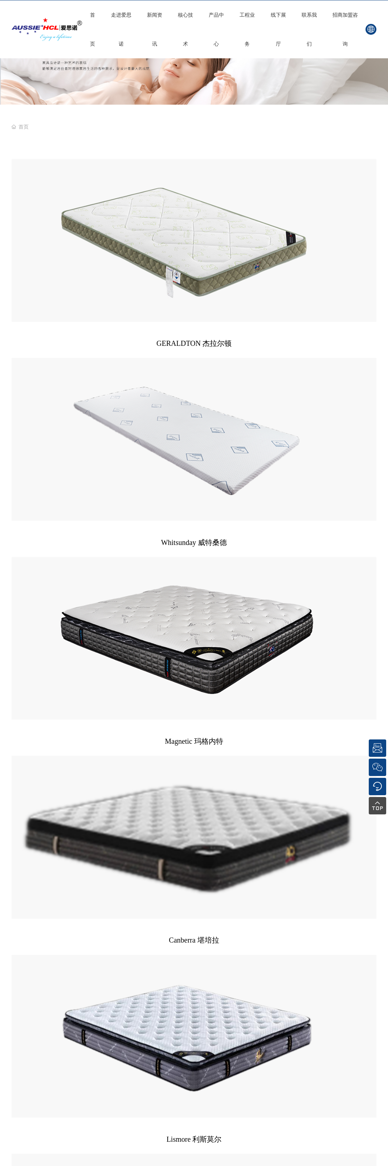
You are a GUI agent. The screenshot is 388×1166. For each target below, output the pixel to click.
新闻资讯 (154, 29)
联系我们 (309, 29)
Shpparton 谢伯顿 (321, 306)
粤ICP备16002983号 (207, 684)
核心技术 (185, 29)
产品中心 (216, 29)
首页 (92, 29)
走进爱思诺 (121, 29)
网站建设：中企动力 (277, 684)
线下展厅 (278, 29)
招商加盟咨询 (345, 29)
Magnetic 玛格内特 (322, 216)
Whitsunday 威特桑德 (194, 216)
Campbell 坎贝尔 (66, 395)
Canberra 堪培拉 (66, 306)
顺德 (306, 684)
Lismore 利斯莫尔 (194, 306)
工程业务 (247, 29)
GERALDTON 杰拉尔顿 (66, 216)
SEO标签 (242, 684)
